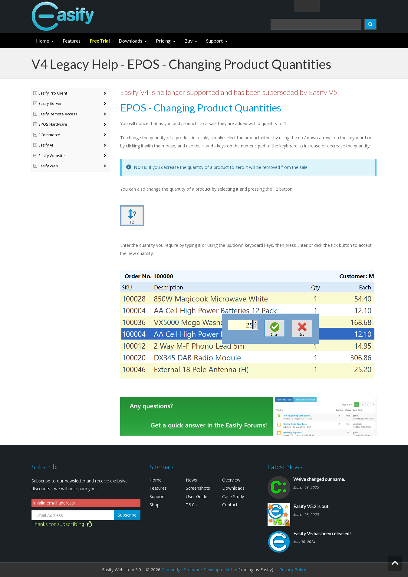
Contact (230, 505)
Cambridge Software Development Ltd (199, 569)
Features (72, 41)
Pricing (163, 41)
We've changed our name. (319, 479)
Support (214, 41)
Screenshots (198, 488)
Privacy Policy (292, 569)
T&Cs (191, 505)
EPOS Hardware (50, 124)
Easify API (44, 145)
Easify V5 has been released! (322, 533)
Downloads (130, 41)
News (191, 480)
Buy (188, 41)
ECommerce (46, 134)
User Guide (196, 496)
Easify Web (45, 166)
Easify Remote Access (55, 114)
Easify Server (47, 103)
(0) (367, 5)
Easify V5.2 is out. (311, 506)
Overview (231, 480)
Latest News (285, 467)
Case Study (233, 496)
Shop (155, 505)
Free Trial (100, 41)
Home (42, 41)
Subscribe (127, 515)
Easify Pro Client (50, 93)
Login (339, 5)
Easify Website (49, 155)
